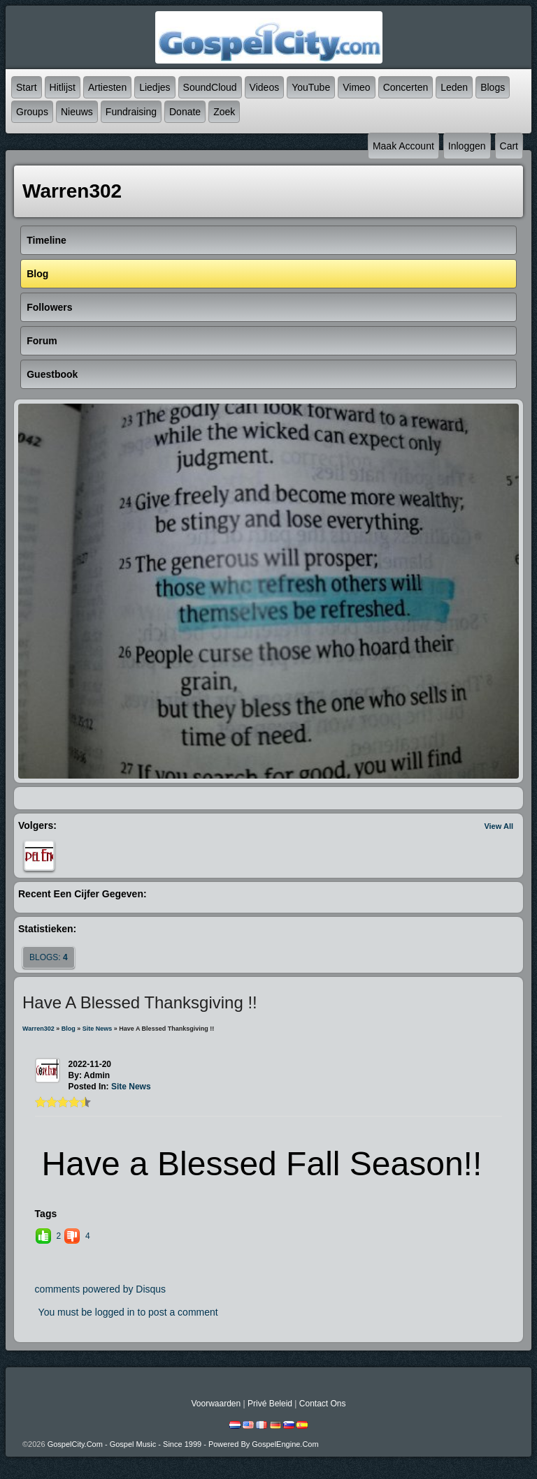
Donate (185, 111)
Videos (265, 87)
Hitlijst (63, 87)
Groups (32, 111)
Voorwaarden (216, 1403)
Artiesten (107, 87)
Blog (69, 1028)
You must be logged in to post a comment (128, 1312)
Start (26, 87)
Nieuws (77, 111)
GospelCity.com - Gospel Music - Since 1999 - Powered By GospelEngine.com (183, 1444)
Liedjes (154, 87)
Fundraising (131, 111)
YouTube (311, 87)
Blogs (492, 87)
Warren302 (38, 1028)
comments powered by (100, 1289)
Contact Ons (322, 1403)
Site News (98, 1028)
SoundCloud (210, 87)
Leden (454, 87)
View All (498, 826)
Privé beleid (270, 1403)
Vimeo (356, 87)
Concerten (406, 87)
